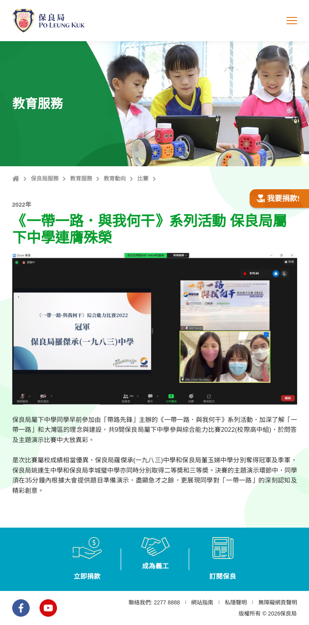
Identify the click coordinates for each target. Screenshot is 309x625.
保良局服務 (45, 178)
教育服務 (81, 178)
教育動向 (115, 178)
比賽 (142, 178)
